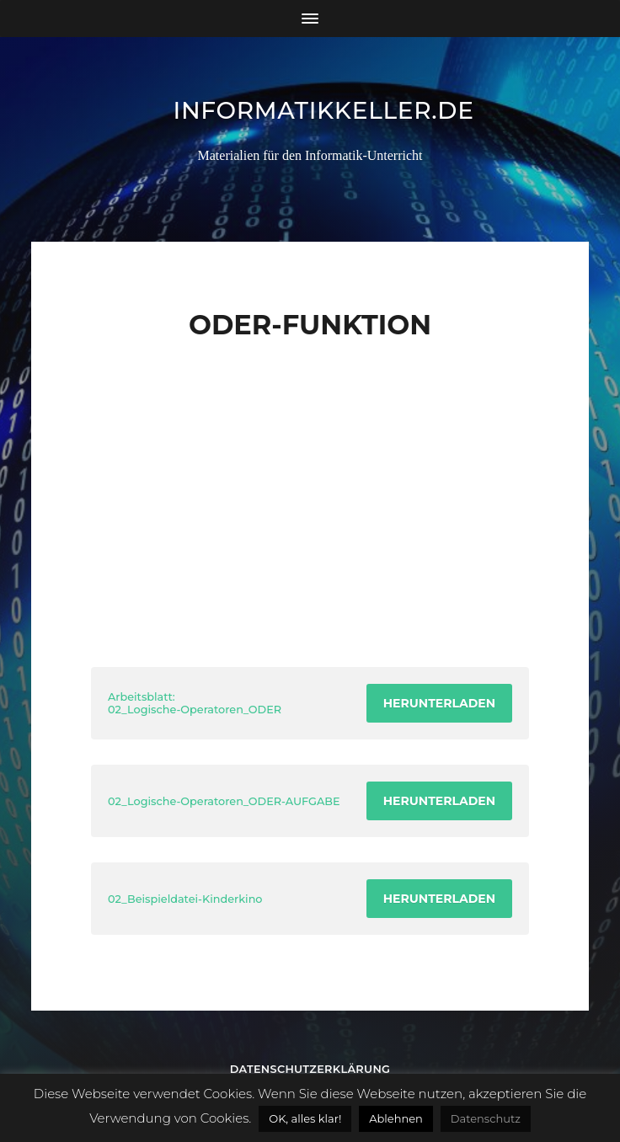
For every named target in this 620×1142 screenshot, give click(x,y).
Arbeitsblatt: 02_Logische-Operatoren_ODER (194, 703)
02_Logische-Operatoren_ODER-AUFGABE (224, 801)
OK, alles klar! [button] (305, 1118)
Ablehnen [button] (396, 1118)
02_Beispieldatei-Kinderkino (185, 899)
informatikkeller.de (324, 110)
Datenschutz (486, 1118)
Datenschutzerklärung (310, 1069)
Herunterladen (439, 703)
